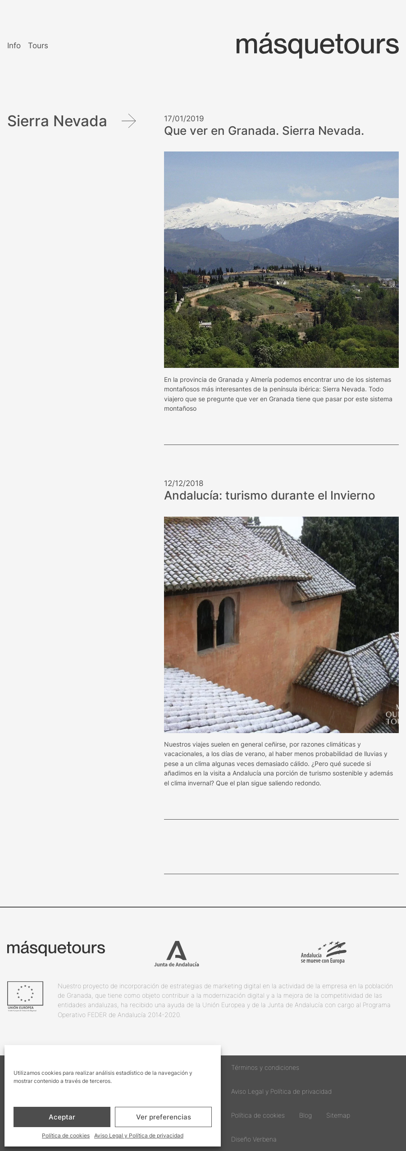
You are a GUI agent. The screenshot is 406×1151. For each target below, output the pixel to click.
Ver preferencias (163, 1117)
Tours (38, 45)
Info (14, 45)
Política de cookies (66, 1135)
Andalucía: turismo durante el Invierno (269, 495)
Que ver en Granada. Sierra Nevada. (264, 131)
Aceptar (62, 1117)
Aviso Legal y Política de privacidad (138, 1135)
